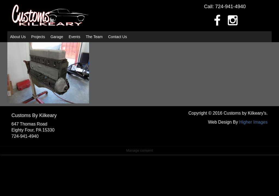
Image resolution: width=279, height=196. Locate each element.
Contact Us (117, 37)
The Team (94, 37)
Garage (56, 37)
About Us (18, 37)
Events (74, 37)
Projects (38, 37)
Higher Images (253, 122)
